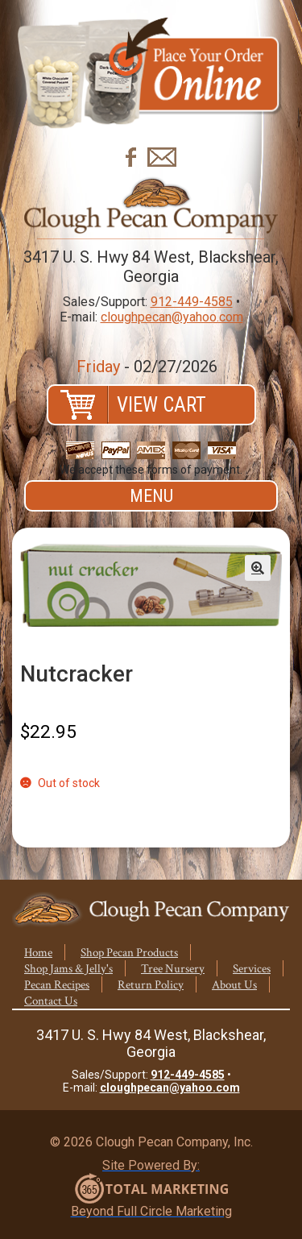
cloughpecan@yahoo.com (172, 317)
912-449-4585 (192, 301)
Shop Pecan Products (129, 952)
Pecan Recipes (56, 984)
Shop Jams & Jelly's (68, 968)
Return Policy (151, 984)
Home (38, 952)
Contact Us (50, 1001)
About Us (234, 984)
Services (252, 968)
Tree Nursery (173, 968)
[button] (258, 568)
